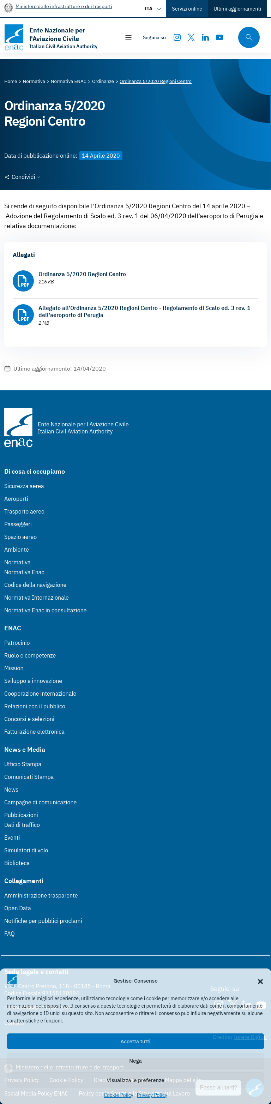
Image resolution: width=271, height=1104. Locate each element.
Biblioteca (17, 862)
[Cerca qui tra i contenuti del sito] (247, 37)
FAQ (9, 933)
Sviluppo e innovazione (33, 680)
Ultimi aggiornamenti (237, 8)
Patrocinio (17, 642)
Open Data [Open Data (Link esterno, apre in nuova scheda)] (17, 908)
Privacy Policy (152, 1095)
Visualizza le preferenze (135, 1080)
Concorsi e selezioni (29, 718)
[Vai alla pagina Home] (10, 81)
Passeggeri (18, 524)
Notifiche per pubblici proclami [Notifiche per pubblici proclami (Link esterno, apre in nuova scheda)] (43, 920)
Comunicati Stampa (29, 776)
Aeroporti (16, 498)
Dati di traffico (22, 824)
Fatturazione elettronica (34, 731)
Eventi (12, 837)
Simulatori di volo (26, 850)
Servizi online (187, 8)
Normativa (17, 562)
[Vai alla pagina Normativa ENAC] (68, 81)
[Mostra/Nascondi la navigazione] (128, 37)
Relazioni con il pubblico (34, 706)
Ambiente (16, 549)
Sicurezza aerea (24, 486)
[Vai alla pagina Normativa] (34, 81)
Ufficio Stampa (22, 764)
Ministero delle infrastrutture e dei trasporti (64, 6)
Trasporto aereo (24, 511)
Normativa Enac (24, 572)
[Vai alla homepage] (58, 37)
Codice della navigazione (35, 584)
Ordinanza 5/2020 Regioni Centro (82, 273)
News (11, 789)
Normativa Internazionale (36, 597)
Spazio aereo (20, 536)
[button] (260, 980)
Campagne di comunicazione (40, 802)
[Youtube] (219, 37)
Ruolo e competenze (30, 655)
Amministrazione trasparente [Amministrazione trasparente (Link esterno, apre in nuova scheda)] (41, 895)
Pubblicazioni (21, 814)
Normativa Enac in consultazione (45, 610)
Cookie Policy (118, 1095)
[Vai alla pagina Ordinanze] (103, 81)
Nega (135, 1060)
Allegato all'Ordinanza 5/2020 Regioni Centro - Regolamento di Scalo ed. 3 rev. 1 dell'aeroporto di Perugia (144, 311)
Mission (14, 668)
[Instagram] (177, 37)
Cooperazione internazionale (40, 693)
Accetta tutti (136, 1041)
